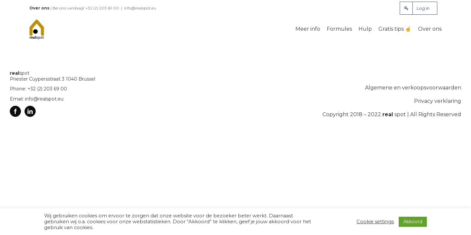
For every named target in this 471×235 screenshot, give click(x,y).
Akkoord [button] (412, 222)
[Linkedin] (30, 111)
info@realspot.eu (140, 8)
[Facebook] (15, 111)
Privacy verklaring (437, 101)
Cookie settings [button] (375, 222)
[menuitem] (418, 8)
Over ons (39, 8)
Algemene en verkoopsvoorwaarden (413, 88)
